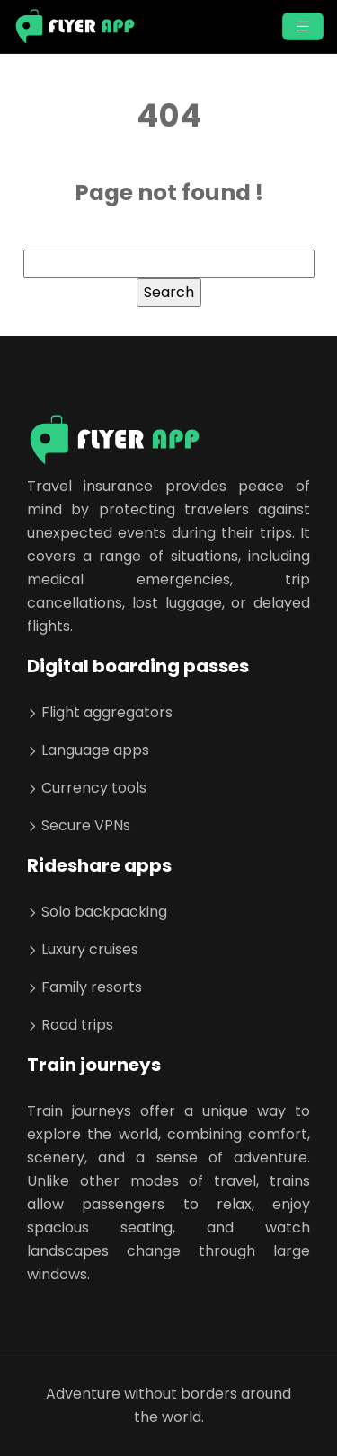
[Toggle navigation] (303, 26)
